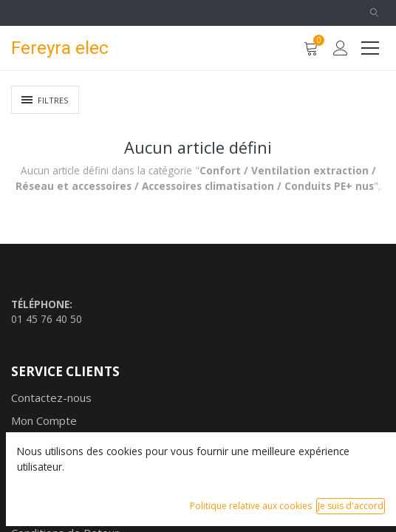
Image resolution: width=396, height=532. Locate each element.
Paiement (35, 487)
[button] (374, 13)
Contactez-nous (51, 397)
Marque (30, 442)
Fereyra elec (60, 47)
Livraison (33, 465)
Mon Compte (44, 420)
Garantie (33, 510)
